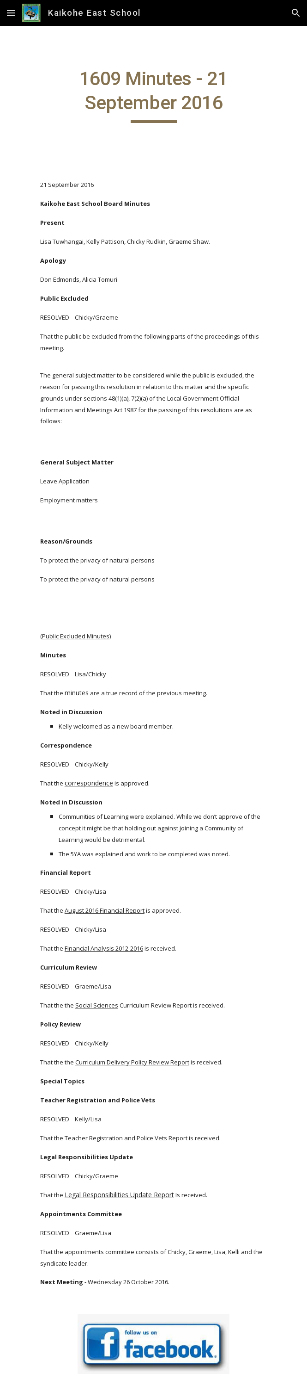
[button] (11, 12)
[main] (153, 95)
